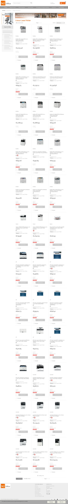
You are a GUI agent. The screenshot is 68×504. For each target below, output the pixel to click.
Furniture (54, 7)
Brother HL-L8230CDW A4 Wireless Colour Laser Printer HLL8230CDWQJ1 (23, 190)
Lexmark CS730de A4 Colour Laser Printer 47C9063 (40, 416)
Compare (18, 60)
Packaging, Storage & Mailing (42, 7)
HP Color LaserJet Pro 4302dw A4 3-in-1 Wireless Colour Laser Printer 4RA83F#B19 (57, 265)
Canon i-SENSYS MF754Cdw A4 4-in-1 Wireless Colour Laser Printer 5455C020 (23, 228)
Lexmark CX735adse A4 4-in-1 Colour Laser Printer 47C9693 (23, 416)
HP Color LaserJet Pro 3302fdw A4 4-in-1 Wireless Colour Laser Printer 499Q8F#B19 (23, 265)
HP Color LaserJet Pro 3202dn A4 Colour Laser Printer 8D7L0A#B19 (22, 378)
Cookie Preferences (38, 493)
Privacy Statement (37, 489)
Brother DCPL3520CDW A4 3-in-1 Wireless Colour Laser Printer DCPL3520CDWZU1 (56, 40)
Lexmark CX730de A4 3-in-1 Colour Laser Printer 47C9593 (57, 416)
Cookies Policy (37, 492)
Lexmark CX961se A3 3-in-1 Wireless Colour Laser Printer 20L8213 (57, 452)
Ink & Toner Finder (37, 488)
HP (16, 261)
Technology (61, 7)
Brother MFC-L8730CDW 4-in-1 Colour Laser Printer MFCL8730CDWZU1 (39, 115)
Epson (51, 224)
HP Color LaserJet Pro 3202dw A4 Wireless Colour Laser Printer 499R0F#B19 (39, 265)
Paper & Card (13, 7)
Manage (51, 501)
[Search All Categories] (22, 3)
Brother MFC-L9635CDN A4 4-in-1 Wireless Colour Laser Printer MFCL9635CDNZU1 (39, 40)
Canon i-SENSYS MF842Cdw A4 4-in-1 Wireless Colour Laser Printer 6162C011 (40, 228)
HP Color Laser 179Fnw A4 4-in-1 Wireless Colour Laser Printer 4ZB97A (39, 341)
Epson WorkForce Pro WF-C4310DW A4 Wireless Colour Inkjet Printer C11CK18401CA (57, 228)
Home (5, 7)
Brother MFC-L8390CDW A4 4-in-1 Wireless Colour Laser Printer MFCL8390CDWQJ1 (56, 190)
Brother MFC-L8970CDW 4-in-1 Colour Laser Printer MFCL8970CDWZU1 (22, 40)
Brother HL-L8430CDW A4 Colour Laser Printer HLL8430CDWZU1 (39, 77)
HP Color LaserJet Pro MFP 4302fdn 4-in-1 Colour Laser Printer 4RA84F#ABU (23, 303)
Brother (17, 36)
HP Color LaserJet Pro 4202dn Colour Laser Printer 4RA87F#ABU (40, 303)
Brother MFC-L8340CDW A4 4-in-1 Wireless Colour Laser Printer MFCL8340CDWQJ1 (56, 152)
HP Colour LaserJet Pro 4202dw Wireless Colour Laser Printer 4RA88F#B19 (56, 303)
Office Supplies (21, 7)
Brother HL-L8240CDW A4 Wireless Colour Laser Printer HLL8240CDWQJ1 (40, 190)
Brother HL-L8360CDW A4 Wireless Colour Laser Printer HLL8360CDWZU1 (57, 115)
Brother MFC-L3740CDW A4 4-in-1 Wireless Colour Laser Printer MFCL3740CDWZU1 (22, 77)
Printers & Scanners (16, 10)
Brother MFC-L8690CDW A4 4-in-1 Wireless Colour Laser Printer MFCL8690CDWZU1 (22, 152)
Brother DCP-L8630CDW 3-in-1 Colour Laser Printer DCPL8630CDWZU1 (22, 115)
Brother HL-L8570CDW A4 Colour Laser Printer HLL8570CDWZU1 (56, 77)
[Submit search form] (31, 3)
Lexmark (34, 374)
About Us (36, 485)
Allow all (61, 501)
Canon (17, 224)
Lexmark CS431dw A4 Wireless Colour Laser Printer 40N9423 (56, 378)
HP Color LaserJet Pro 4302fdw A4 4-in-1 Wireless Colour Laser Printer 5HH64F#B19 (57, 341)
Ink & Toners (30, 7)
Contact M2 (36, 487)
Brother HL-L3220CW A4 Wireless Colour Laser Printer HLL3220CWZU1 (40, 152)
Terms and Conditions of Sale (39, 496)
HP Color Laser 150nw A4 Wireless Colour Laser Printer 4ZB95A (22, 341)
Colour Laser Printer (23, 43)
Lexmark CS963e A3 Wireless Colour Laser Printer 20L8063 (40, 452)
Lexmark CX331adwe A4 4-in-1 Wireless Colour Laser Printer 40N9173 (39, 378)
